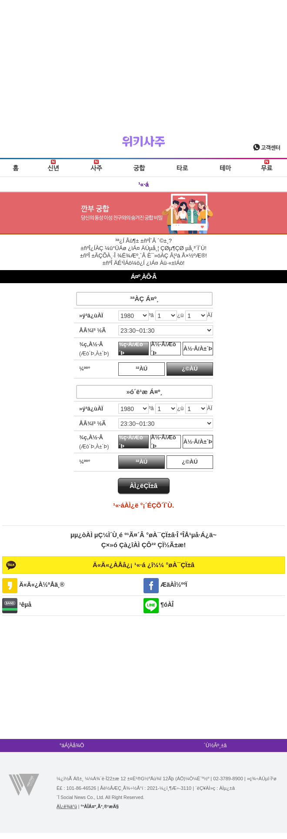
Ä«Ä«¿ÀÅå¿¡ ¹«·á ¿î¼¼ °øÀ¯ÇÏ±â (143, 564)
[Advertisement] (143, 61)
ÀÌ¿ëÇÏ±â (143, 485)
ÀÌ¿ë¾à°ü (67, 806)
